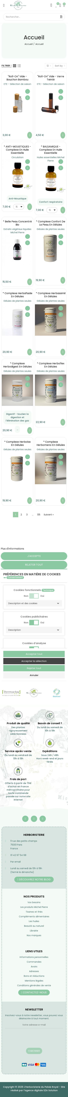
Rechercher (61, 16)
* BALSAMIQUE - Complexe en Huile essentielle (50, 150)
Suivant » (49, 514)
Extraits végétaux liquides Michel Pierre (17, 231)
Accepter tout (34, 654)
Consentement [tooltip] (15, 577)
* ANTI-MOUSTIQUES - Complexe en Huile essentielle (17, 150)
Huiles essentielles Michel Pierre (50, 159)
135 (38, 514)
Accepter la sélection (34, 661)
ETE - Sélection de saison (17, 84)
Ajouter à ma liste (27, 91)
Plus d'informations (12, 548)
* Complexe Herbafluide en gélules (17, 294)
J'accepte (34, 556)
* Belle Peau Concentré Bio (17, 223)
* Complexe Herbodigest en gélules (17, 365)
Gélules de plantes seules (51, 229)
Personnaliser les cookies (40, 548)
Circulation (17, 157)
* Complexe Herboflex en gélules (50, 365)
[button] (34, 603)
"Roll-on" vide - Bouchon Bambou (17, 78)
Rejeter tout (34, 565)
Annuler (34, 675)
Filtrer (6, 65)
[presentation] (29, 1040)
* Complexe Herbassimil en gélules (50, 294)
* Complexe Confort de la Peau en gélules (50, 223)
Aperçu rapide (27, 97)
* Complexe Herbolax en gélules (17, 443)
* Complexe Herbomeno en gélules (51, 443)
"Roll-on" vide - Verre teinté (50, 78)
